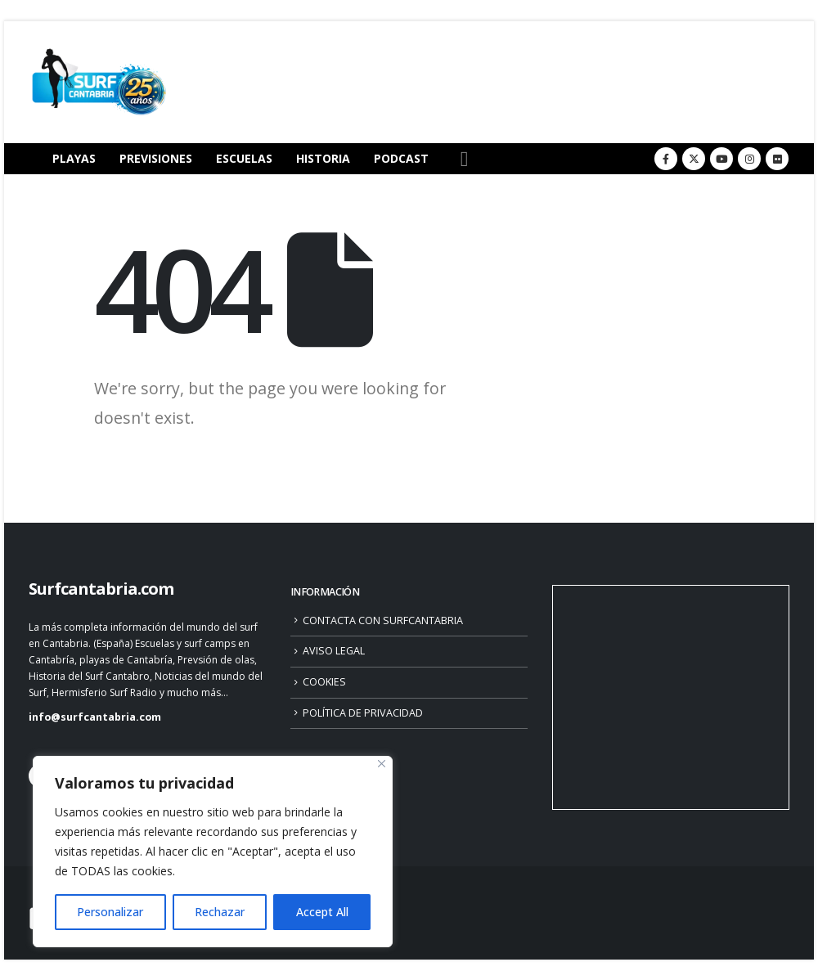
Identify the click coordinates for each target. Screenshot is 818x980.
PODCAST (401, 158)
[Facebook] (665, 158)
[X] (693, 158)
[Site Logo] (98, 82)
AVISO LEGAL (334, 651)
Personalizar (110, 911)
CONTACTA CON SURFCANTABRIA (383, 620)
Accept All (322, 911)
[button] (464, 159)
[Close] (381, 763)
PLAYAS (74, 158)
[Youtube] (721, 158)
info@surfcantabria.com (95, 717)
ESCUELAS (244, 158)
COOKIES (324, 682)
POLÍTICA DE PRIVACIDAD (363, 713)
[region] (213, 851)
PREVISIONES (155, 158)
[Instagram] (749, 158)
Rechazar (220, 911)
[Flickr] (777, 158)
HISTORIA (323, 158)
